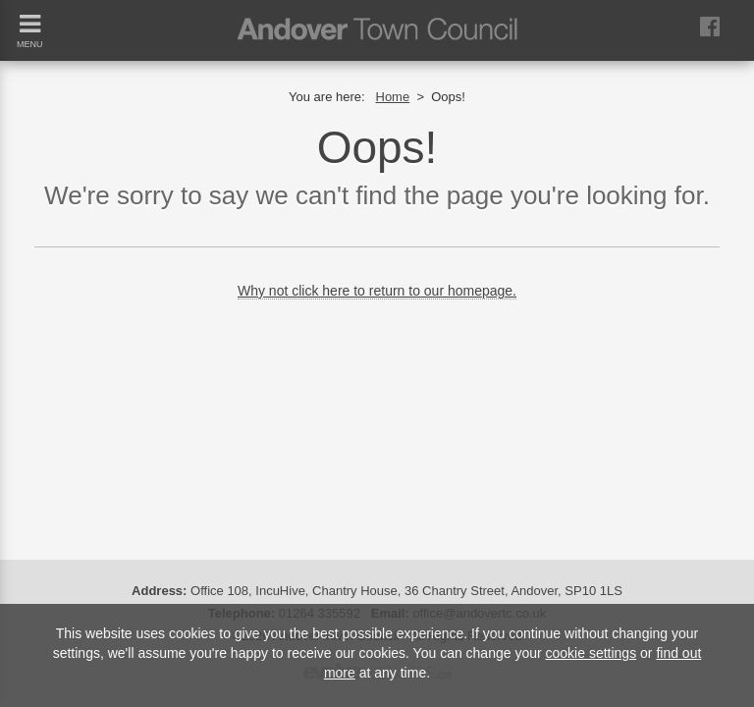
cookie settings (591, 653)
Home (393, 96)
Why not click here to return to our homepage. (377, 291)
